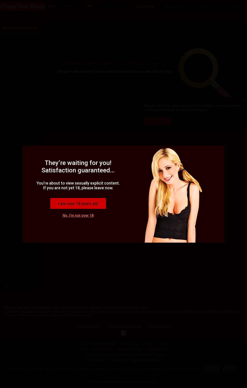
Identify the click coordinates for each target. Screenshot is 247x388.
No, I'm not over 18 (78, 215)
